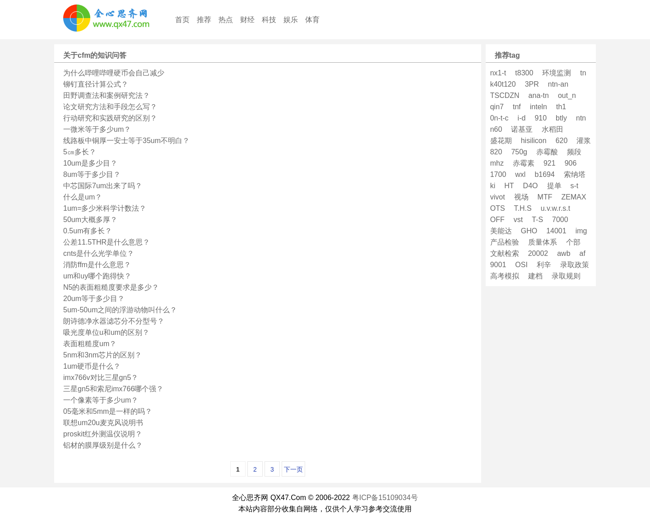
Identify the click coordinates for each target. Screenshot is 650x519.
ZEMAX (573, 197)
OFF (497, 219)
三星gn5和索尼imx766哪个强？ (113, 389)
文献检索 (504, 253)
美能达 (501, 231)
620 (562, 140)
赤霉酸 (547, 152)
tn (583, 73)
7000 (560, 219)
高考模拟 (504, 276)
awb (563, 253)
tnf (517, 107)
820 (496, 152)
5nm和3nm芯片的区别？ (102, 355)
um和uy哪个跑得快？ (97, 276)
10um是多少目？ (90, 163)
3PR (532, 84)
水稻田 (552, 129)
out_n (567, 95)
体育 (312, 19)
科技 (269, 19)
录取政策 (574, 265)
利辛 (544, 265)
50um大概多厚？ (90, 219)
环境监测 (556, 73)
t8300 (524, 73)
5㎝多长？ (79, 152)
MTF (545, 197)
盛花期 (501, 140)
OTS (497, 208)
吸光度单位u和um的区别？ (106, 332)
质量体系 (542, 242)
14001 (556, 231)
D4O (530, 186)
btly (561, 118)
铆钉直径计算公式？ (95, 84)
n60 (496, 129)
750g (519, 152)
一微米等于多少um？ (97, 129)
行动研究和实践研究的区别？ (110, 118)
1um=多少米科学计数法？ (104, 208)
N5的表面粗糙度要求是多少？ (111, 287)
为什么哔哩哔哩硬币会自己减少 (113, 73)
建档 (535, 276)
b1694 (544, 174)
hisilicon (534, 140)
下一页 (293, 469)
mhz (497, 163)
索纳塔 (574, 174)
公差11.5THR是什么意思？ (106, 242)
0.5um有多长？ (87, 231)
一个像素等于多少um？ (100, 400)
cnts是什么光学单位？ (98, 253)
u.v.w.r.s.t (556, 208)
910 (540, 118)
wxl (520, 174)
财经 (247, 19)
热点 (225, 19)
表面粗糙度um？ (89, 344)
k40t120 (503, 84)
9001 (498, 265)
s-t (575, 186)
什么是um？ (82, 197)
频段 (574, 152)
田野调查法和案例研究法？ (106, 95)
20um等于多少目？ (94, 298)
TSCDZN (505, 95)
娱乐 (290, 19)
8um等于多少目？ (92, 174)
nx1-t (498, 73)
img (581, 231)
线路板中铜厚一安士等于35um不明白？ (126, 140)
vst (518, 219)
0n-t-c (499, 118)
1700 (498, 174)
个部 (573, 242)
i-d (522, 118)
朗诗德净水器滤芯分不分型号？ (113, 321)
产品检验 (504, 242)
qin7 (497, 107)
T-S (537, 219)
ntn (581, 118)
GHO (529, 231)
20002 (538, 253)
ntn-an (558, 84)
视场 (521, 197)
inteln (538, 107)
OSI (521, 265)
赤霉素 (523, 163)
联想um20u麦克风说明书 (103, 422)
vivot (497, 197)
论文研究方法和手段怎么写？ (110, 107)
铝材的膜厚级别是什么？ (103, 445)
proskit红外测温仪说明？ (102, 434)
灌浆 (583, 140)
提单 (554, 186)
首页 (182, 19)
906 (571, 163)
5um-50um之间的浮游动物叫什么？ (120, 310)
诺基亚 (522, 129)
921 (549, 163)
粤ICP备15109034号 (385, 497)
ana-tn (539, 95)
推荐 (204, 19)
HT (509, 186)
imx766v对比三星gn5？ (100, 377)
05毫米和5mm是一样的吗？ (107, 411)
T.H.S (523, 208)
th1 (561, 107)
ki (493, 186)
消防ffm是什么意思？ (97, 265)
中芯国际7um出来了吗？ (102, 186)
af (582, 253)
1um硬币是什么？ (92, 366)
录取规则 (566, 276)
